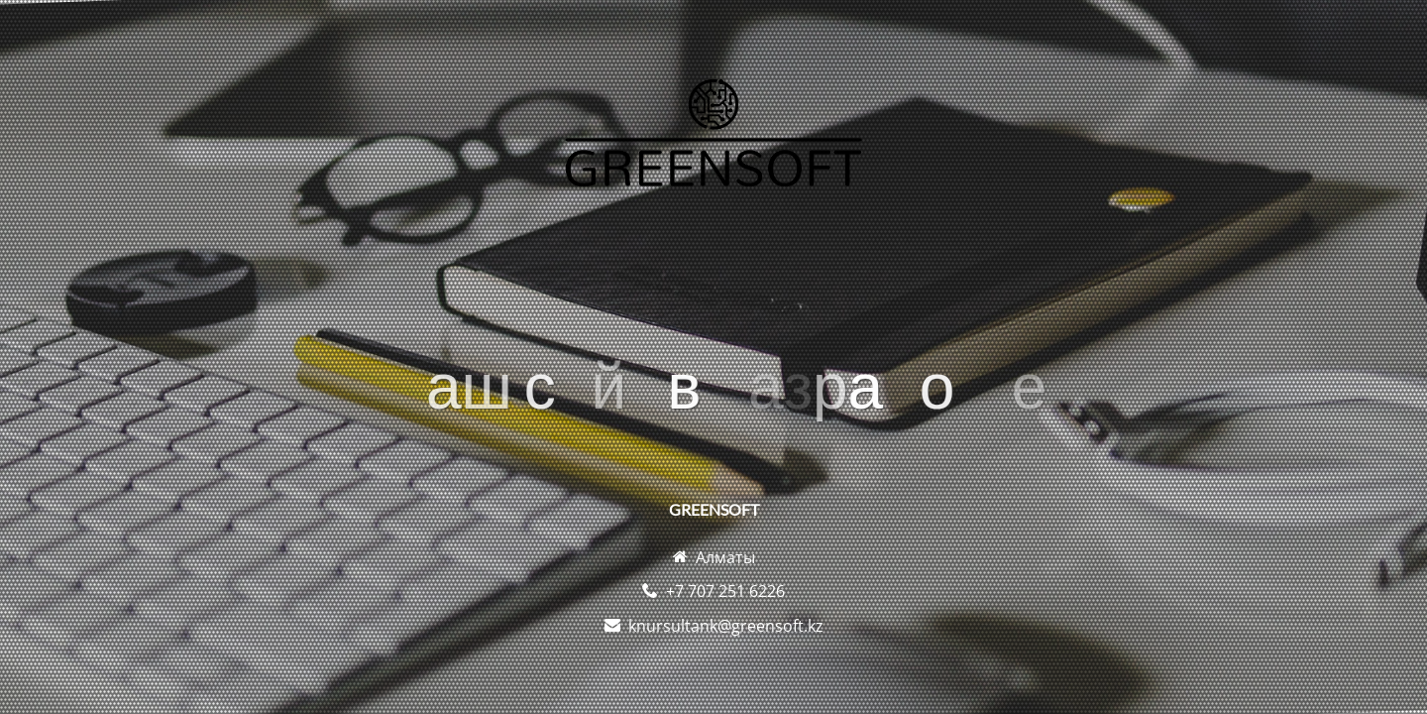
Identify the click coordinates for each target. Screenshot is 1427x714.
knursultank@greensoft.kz (725, 626)
